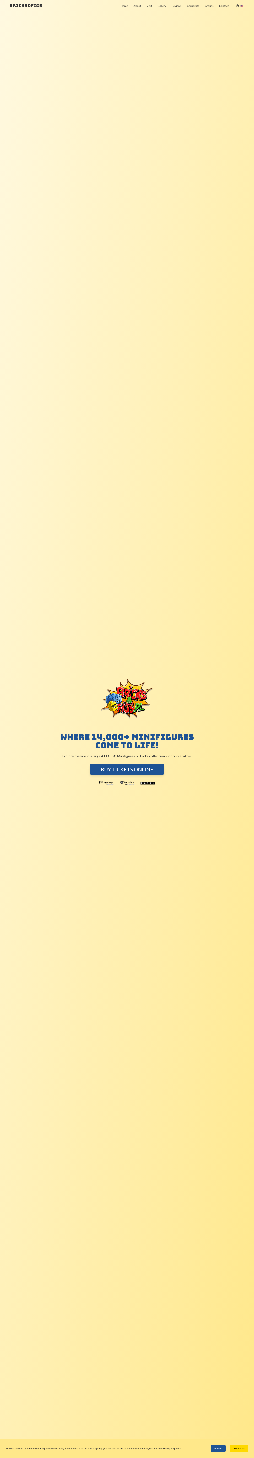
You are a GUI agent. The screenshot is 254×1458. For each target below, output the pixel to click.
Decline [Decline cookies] (218, 1448)
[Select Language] (239, 6)
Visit (149, 5)
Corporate (193, 5)
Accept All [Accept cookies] (239, 1448)
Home (124, 5)
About (137, 5)
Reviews (176, 5)
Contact (224, 5)
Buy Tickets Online (127, 769)
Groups (209, 5)
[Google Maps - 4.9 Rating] (106, 783)
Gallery (162, 5)
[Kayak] (147, 783)
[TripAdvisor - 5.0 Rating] (127, 783)
